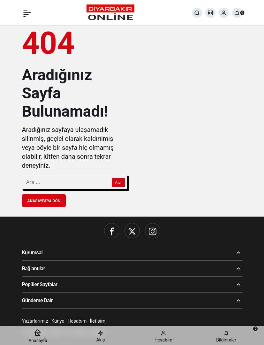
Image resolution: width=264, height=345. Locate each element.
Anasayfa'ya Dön (44, 201)
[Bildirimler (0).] (237, 13)
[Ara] (197, 13)
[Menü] (27, 13)
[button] (210, 13)
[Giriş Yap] (224, 13)
